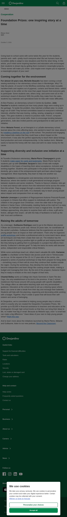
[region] (33, 498)
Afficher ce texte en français (19, 499)
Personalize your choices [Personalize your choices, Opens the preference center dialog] (33, 505)
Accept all (33, 510)
